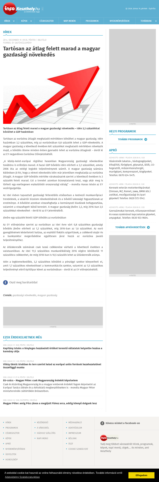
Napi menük (70, 21)
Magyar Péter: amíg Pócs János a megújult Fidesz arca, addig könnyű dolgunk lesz (50, 403)
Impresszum (74, 433)
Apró (8, 444)
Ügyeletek (10, 454)
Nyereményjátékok (120, 21)
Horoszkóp (11, 459)
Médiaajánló (75, 422)
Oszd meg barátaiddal (23, 282)
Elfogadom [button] (141, 475)
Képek (24, 21)
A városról (43, 428)
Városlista (42, 9)
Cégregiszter (46, 21)
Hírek (7, 21)
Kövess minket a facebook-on (123, 423)
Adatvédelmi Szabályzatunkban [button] (22, 477)
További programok (130, 139)
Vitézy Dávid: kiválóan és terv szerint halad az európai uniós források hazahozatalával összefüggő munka (52, 366)
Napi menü (42, 438)
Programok (92, 21)
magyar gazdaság (47, 295)
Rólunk (72, 438)
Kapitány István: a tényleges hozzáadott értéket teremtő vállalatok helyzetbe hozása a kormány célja (52, 350)
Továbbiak (146, 21)
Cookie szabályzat (78, 449)
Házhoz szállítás (46, 433)
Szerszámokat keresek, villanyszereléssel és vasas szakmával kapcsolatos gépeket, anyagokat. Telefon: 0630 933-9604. (132, 214)
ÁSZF (70, 444)
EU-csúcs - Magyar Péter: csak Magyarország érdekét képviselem (40, 381)
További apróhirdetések (130, 227)
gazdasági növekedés (24, 295)
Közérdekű (42, 422)
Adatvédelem (75, 428)
